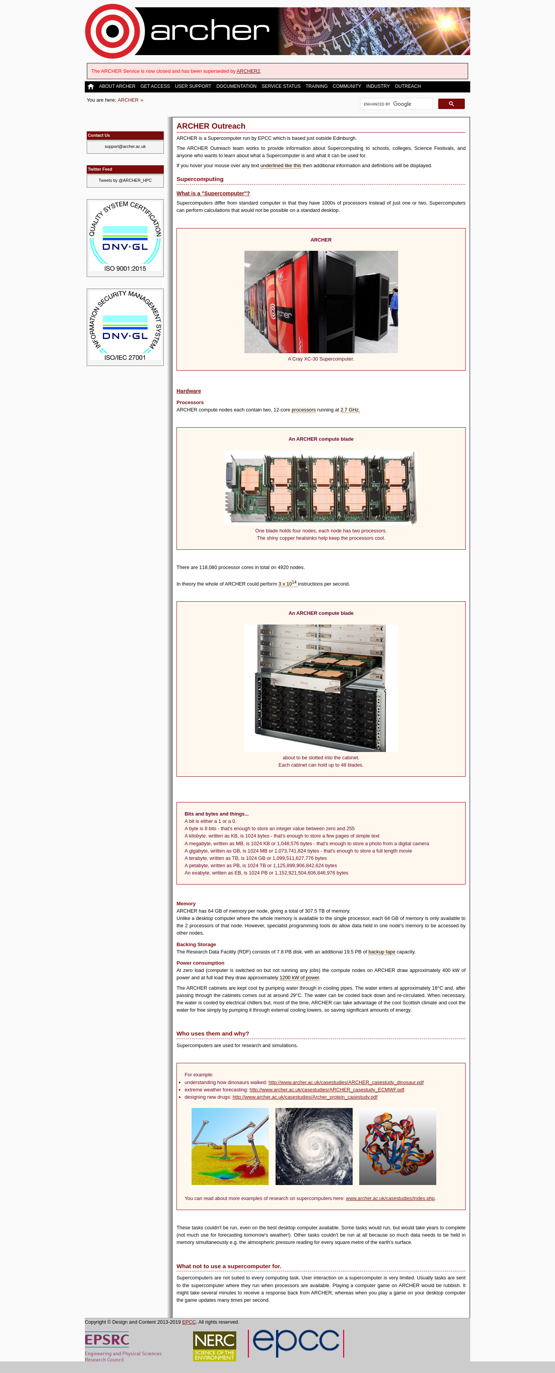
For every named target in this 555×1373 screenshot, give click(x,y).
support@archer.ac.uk (125, 146)
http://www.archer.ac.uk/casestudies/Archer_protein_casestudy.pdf (305, 1097)
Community (347, 86)
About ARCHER (117, 86)
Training (317, 86)
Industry (378, 86)
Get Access (155, 86)
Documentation (236, 86)
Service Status (281, 86)
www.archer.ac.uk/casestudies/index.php (390, 1198)
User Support (193, 86)
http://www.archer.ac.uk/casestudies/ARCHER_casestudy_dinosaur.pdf (346, 1082)
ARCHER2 (248, 71)
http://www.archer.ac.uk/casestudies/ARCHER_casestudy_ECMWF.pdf (327, 1090)
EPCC (189, 1322)
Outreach (407, 86)
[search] (395, 104)
